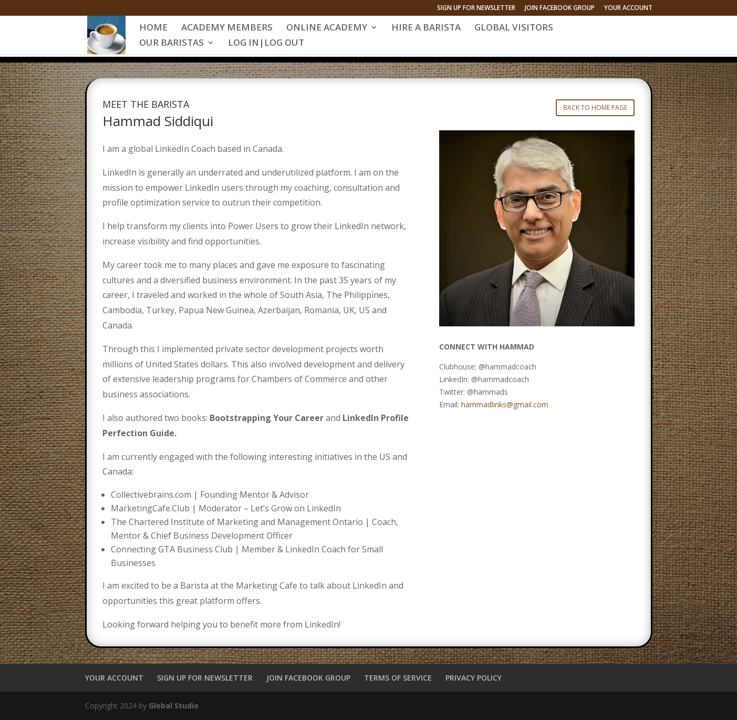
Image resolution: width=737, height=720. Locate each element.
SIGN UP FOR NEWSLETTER (476, 8)
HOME (153, 28)
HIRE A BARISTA (426, 28)
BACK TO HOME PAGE (595, 107)
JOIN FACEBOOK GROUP (560, 8)
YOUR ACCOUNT (628, 8)
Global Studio (174, 706)
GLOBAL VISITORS (513, 28)
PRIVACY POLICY (473, 678)
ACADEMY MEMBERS (227, 28)
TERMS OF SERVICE (398, 678)
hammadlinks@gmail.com (504, 404)
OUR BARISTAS (171, 43)
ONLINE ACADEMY (326, 28)
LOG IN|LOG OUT (266, 43)
